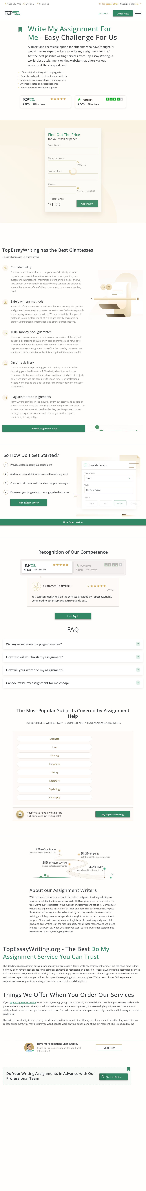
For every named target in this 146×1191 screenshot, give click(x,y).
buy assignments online (23, 968)
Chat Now (109, 1013)
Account (103, 13)
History (44, 754)
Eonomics (101, 746)
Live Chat (30, 4)
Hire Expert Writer (29, 502)
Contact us (44, 4)
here (136, 4)
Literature (101, 754)
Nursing (44, 746)
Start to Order (113, 1042)
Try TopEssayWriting (113, 780)
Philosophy (101, 762)
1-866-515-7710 (14, 4)
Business (44, 737)
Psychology (45, 762)
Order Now (123, 13)
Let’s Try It (73, 615)
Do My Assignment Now (44, 428)
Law (101, 737)
